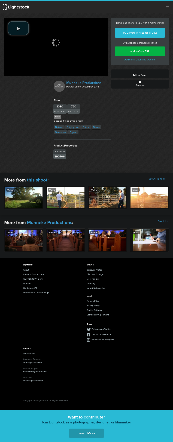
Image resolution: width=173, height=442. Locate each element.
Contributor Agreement (98, 314)
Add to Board (140, 74)
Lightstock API (30, 287)
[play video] (18, 28)
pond (73, 132)
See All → (163, 221)
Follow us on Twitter (101, 328)
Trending (91, 283)
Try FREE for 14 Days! (33, 278)
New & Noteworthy (96, 287)
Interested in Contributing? (36, 292)
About (26, 269)
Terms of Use (93, 300)
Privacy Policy (93, 305)
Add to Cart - (140, 51)
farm (86, 127)
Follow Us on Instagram (103, 339)
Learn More (86, 433)
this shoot (37, 180)
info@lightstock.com (32, 362)
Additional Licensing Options (140, 60)
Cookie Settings (94, 310)
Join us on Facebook (101, 334)
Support (27, 283)
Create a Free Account (33, 274)
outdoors (60, 132)
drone (59, 127)
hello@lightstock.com (33, 380)
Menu (167, 7)
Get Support (29, 353)
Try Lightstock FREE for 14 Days (140, 33)
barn (96, 127)
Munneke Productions (84, 82)
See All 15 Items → (158, 179)
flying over (73, 127)
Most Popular (93, 278)
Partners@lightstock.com (35, 371)
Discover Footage (95, 274)
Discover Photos (94, 269)
